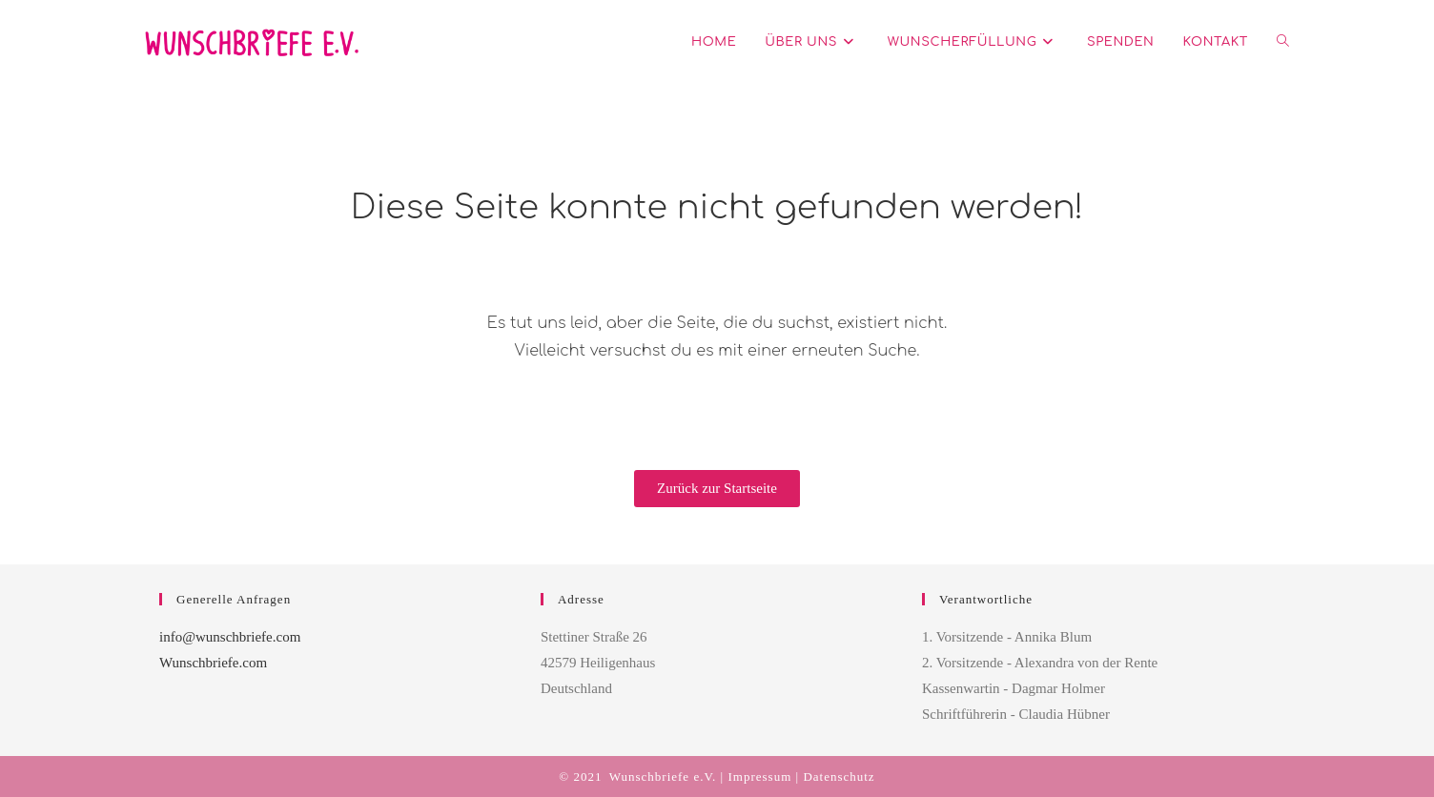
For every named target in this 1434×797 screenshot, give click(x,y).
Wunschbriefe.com (213, 662)
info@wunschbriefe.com (229, 636)
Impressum (759, 776)
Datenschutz (838, 776)
